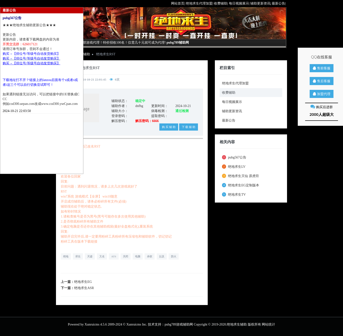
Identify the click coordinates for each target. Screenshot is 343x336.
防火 (173, 256)
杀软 (149, 256)
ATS (113, 256)
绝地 (65, 256)
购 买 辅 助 (169, 127)
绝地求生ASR (84, 288)
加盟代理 (321, 94)
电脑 (137, 256)
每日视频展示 (232, 102)
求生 (78, 256)
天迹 (89, 256)
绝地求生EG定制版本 (240, 185)
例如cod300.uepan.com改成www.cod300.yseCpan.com (40, 104)
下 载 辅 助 (188, 127)
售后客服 (321, 81)
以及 (161, 256)
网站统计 (268, 324)
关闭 (125, 256)
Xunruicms (92, 324)
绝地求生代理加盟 (235, 83)
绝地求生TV (234, 194)
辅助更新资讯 (232, 111)
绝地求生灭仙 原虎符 (240, 176)
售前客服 (321, 68)
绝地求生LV (234, 166)
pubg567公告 (234, 157)
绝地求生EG (83, 282)
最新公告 (228, 120)
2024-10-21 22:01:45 (93, 79)
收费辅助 (228, 92)
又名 (102, 256)
